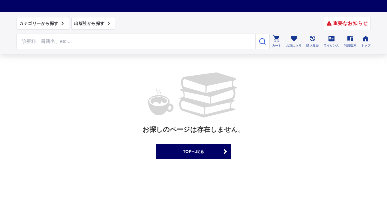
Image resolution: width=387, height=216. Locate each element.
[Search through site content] (135, 41)
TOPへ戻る (193, 151)
